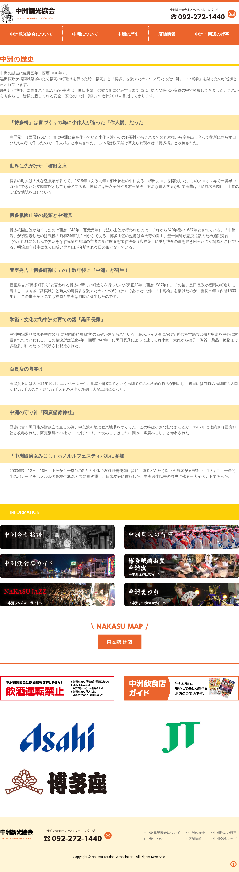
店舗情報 (166, 34)
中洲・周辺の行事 (212, 34)
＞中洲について (155, 839)
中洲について (85, 34)
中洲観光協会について (31, 34)
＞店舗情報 (193, 839)
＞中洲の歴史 (195, 832)
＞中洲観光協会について (161, 832)
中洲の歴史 (128, 34)
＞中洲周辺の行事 (223, 832)
